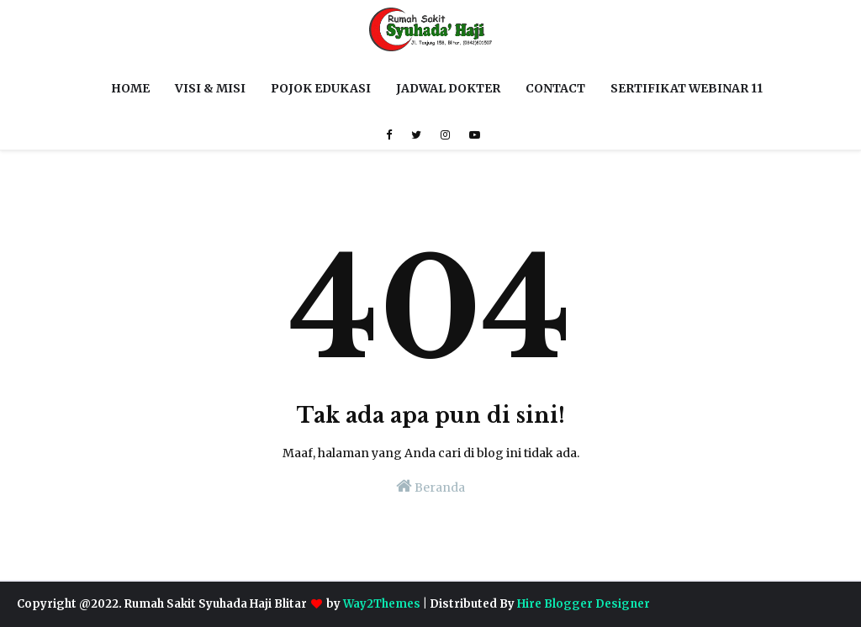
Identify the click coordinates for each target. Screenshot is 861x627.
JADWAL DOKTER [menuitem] (448, 88)
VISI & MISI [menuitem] (210, 88)
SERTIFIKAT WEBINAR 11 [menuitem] (686, 88)
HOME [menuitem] (130, 88)
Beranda (430, 486)
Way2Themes (381, 604)
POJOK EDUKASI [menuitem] (321, 88)
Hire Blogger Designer (583, 604)
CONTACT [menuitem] (555, 88)
